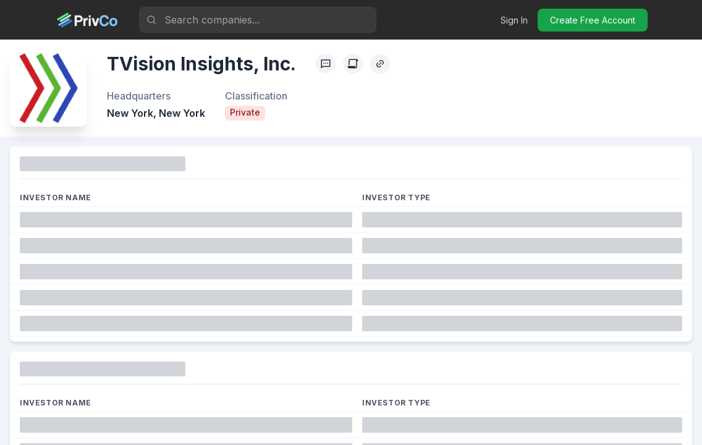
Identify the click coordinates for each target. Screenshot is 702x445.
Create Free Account (592, 20)
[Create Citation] (353, 64)
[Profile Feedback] (326, 64)
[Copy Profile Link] (380, 64)
